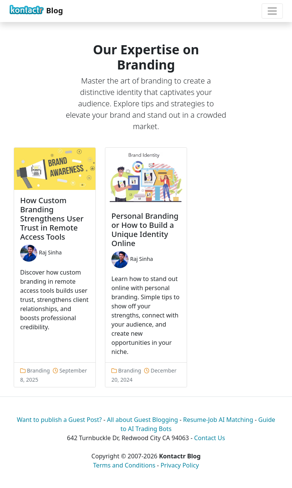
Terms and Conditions (124, 465)
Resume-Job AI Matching (218, 419)
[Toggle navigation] (272, 11)
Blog (36, 10)
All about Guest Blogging (142, 419)
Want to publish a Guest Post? (59, 419)
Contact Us (209, 438)
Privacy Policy (179, 465)
